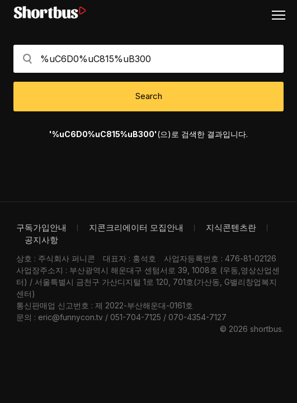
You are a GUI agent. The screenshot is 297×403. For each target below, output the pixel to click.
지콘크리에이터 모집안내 (136, 227)
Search (148, 96)
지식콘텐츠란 (231, 227)
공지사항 (41, 240)
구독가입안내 (41, 227)
